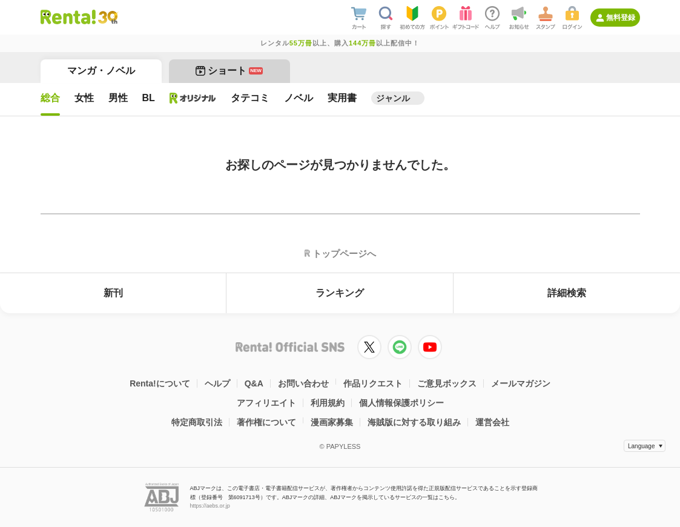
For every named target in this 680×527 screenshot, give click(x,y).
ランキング (339, 293)
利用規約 (328, 403)
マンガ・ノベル (101, 70)
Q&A (254, 383)
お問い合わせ (303, 383)
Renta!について (160, 383)
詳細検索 (566, 293)
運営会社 (492, 422)
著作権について (266, 422)
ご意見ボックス (447, 383)
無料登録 (620, 17)
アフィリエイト (266, 403)
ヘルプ (217, 383)
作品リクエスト (373, 383)
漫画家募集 (332, 422)
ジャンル (393, 98)
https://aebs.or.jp (210, 506)
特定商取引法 (196, 422)
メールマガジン (520, 383)
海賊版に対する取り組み (414, 422)
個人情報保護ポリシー (401, 403)
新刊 (113, 293)
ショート (229, 70)
